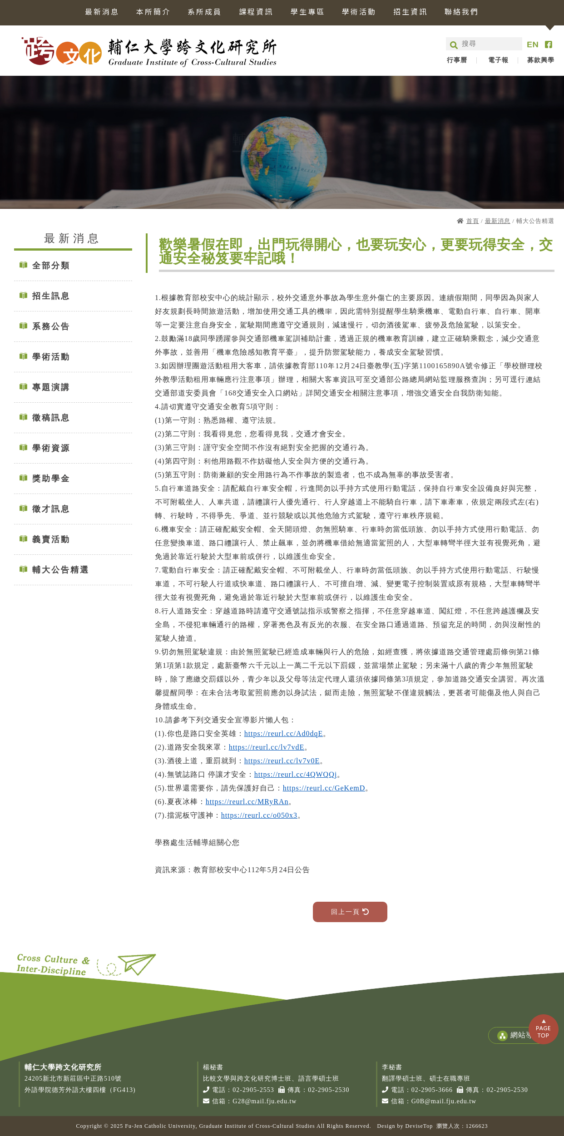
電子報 (498, 60)
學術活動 (359, 12)
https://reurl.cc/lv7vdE (267, 747)
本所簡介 (153, 12)
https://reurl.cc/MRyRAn (247, 801)
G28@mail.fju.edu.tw (265, 1101)
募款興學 (540, 60)
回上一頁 (350, 912)
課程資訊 (256, 12)
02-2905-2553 (253, 1090)
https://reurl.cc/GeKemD (324, 788)
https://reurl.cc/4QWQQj (295, 774)
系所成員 (205, 12)
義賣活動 (51, 539)
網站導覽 (519, 1036)
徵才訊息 (51, 509)
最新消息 (102, 12)
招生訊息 (51, 296)
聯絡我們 (462, 12)
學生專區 (308, 12)
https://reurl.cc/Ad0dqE (283, 733)
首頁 (472, 220)
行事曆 (457, 60)
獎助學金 (51, 478)
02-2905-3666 (432, 1090)
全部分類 (51, 265)
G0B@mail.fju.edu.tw (444, 1101)
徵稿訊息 (51, 417)
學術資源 (51, 448)
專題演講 (51, 387)
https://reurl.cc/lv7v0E (282, 761)
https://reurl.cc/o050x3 (259, 815)
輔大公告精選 (60, 569)
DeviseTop (419, 1126)
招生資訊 (410, 12)
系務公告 (51, 326)
